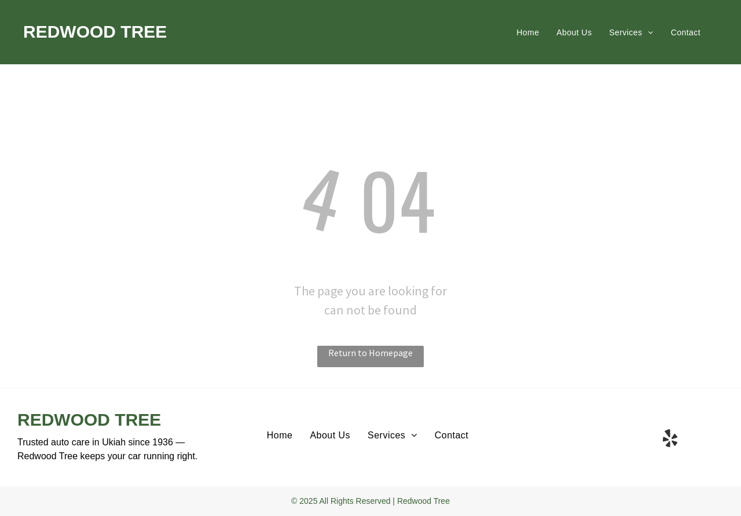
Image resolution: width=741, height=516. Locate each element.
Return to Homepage (370, 352)
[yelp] (669, 440)
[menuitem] (528, 32)
